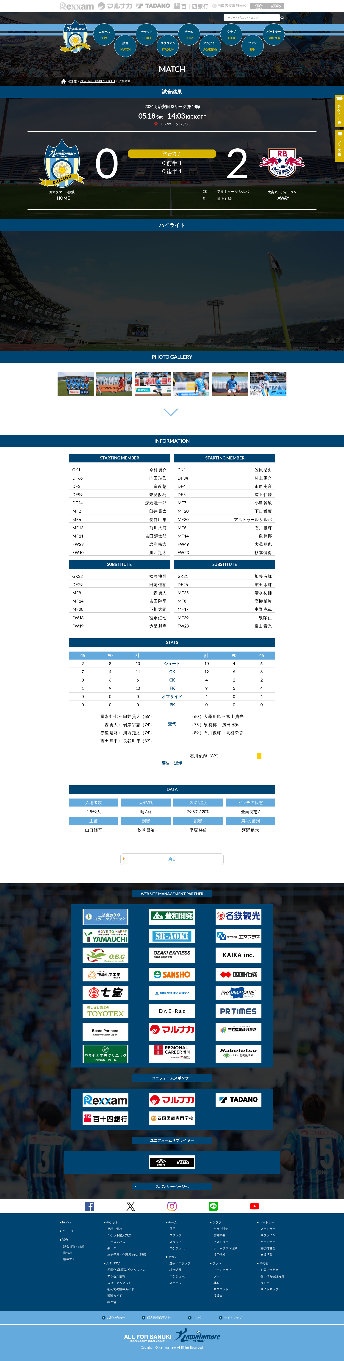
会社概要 (219, 1235)
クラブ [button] (231, 35)
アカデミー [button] (210, 47)
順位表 (67, 1253)
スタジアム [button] (167, 47)
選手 (172, 1229)
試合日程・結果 (73, 1246)
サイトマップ (269, 1289)
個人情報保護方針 (272, 1276)
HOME (72, 81)
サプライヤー (269, 1235)
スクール (175, 1283)
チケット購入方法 (119, 1235)
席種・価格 (114, 1229)
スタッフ (175, 1235)
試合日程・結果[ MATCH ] (97, 81)
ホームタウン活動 (225, 1248)
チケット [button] (146, 35)
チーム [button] (189, 35)
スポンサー (268, 1229)
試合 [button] (125, 47)
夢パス (111, 1248)
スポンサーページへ (172, 1186)
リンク (265, 1283)
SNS (216, 1283)
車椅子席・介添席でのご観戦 (126, 1254)
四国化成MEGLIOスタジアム (126, 1269)
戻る (172, 859)
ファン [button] (252, 47)
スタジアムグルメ (119, 1283)
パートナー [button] (273, 35)
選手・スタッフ (179, 1263)
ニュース (104, 35)
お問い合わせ (269, 1269)
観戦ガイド (114, 1295)
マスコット (221, 1289)
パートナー (268, 1242)
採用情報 (219, 1254)
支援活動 (266, 1254)
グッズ (218, 1276)
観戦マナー (70, 1259)
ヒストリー (221, 1242)
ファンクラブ (222, 1269)
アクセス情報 (116, 1276)
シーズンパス (116, 1242)
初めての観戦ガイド (120, 1289)
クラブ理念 (221, 1229)
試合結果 (175, 1269)
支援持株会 (268, 1248)
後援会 (218, 1295)
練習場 (111, 1302)
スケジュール (178, 1248)
